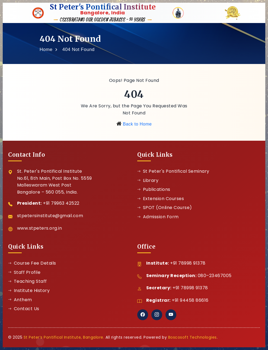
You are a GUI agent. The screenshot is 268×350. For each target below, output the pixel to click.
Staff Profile (24, 272)
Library (147, 180)
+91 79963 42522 (61, 203)
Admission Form (158, 217)
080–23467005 (215, 275)
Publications (153, 189)
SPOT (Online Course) (164, 207)
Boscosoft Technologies (192, 337)
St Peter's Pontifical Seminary (173, 171)
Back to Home (137, 124)
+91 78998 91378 (188, 263)
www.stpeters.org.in (39, 228)
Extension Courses (160, 198)
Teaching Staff (27, 281)
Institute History (29, 290)
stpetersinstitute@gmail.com (50, 216)
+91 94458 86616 (190, 300)
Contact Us (23, 309)
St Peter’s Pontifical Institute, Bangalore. (64, 337)
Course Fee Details (32, 263)
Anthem (20, 300)
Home (46, 49)
